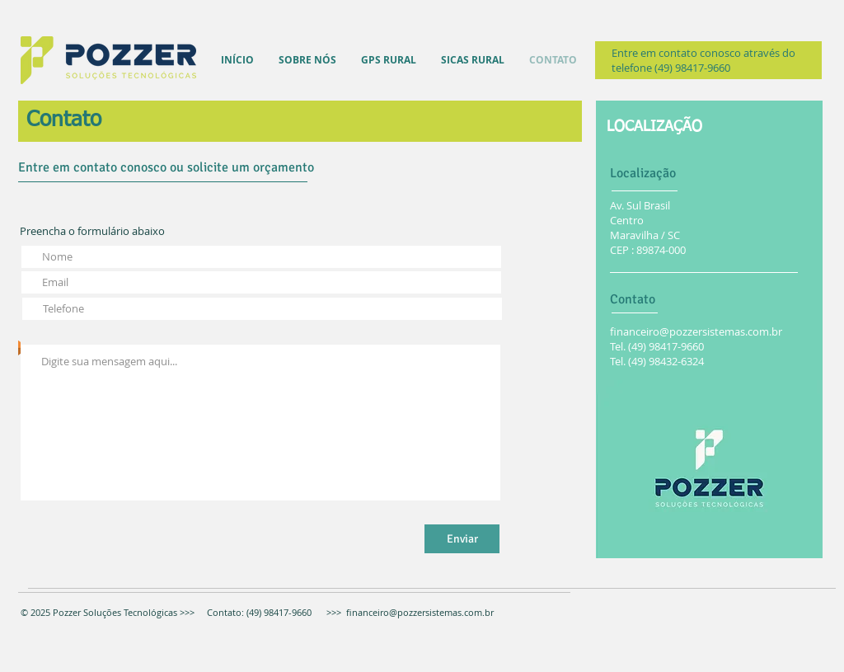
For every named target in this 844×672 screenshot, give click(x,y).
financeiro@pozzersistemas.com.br (696, 331)
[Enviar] (461, 538)
